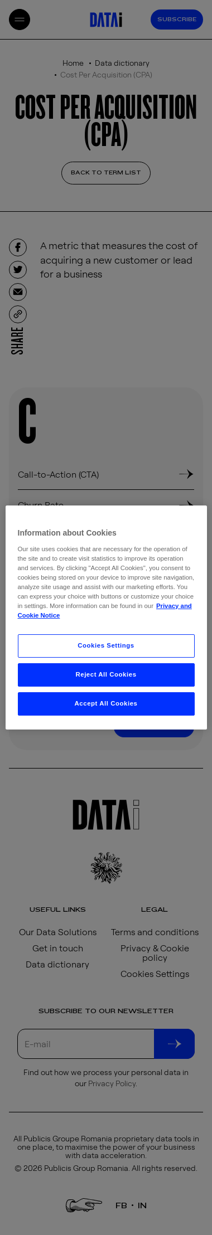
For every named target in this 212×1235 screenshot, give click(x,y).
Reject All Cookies (105, 674)
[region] (106, 617)
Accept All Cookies (106, 703)
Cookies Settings (106, 645)
